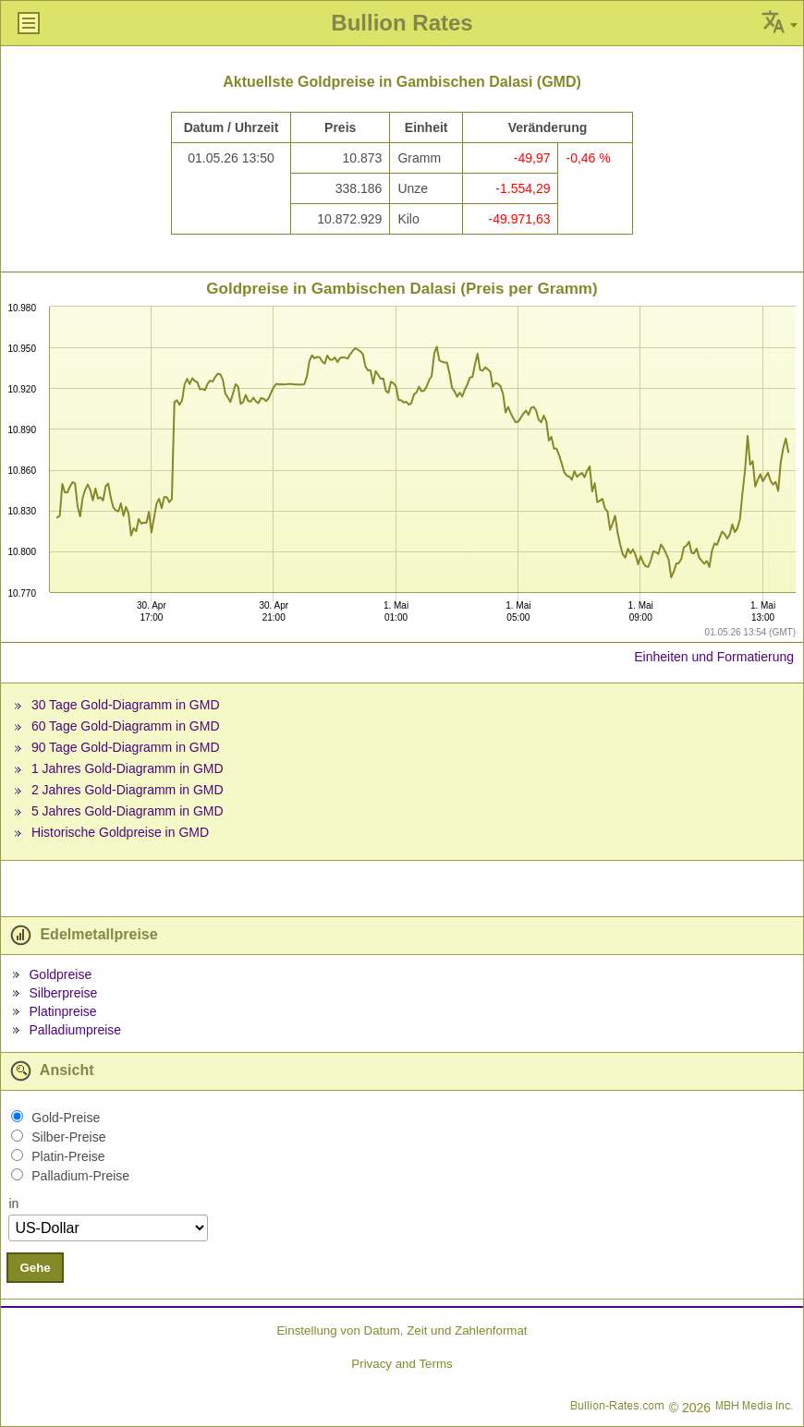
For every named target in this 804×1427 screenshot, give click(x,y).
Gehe (34, 1268)
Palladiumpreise (75, 1029)
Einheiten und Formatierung (714, 656)
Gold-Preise (65, 1117)
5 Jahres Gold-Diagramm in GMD (127, 811)
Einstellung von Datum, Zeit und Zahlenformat (401, 1330)
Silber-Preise (68, 1137)
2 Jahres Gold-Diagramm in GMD (127, 789)
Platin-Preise (67, 1156)
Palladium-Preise (80, 1175)
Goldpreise (60, 974)
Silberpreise (63, 993)
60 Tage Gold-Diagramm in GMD (125, 726)
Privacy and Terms (401, 1364)
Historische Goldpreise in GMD (120, 832)
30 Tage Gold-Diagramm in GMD (125, 704)
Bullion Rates (401, 22)
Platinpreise (62, 1011)
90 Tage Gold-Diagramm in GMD (125, 747)
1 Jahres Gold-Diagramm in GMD (127, 768)
